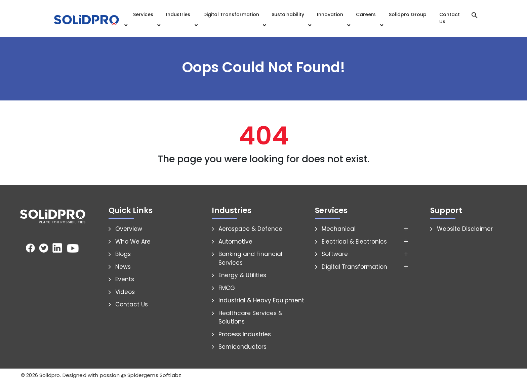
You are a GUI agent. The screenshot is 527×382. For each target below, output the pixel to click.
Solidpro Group (408, 14)
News (123, 267)
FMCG (226, 288)
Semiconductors (242, 347)
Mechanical (339, 229)
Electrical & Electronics (354, 242)
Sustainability (288, 14)
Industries (178, 14)
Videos (125, 292)
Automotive (235, 242)
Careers (366, 14)
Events (124, 279)
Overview (128, 229)
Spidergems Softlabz (154, 375)
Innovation (330, 14)
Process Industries (244, 334)
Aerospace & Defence (250, 229)
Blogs (123, 254)
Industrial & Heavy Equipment (261, 300)
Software (335, 254)
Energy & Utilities (242, 275)
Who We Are (133, 242)
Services (143, 14)
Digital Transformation (231, 14)
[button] (474, 14)
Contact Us (449, 18)
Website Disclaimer (465, 229)
